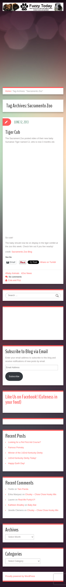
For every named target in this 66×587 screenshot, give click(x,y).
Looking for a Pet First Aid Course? (24, 442)
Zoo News (27, 273)
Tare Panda (22, 489)
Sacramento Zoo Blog (22, 252)
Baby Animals (13, 273)
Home (8, 91)
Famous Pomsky (16, 447)
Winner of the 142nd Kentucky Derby (25, 453)
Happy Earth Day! (16, 463)
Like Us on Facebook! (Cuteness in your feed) (31, 399)
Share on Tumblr (48, 262)
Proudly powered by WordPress (20, 576)
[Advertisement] (33, 53)
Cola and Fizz (14, 280)
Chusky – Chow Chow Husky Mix (40, 494)
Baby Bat (32, 505)
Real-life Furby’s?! (26, 499)
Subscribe (14, 376)
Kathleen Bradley (16, 505)
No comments (15, 277)
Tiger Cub (12, 132)
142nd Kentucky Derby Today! (22, 458)
